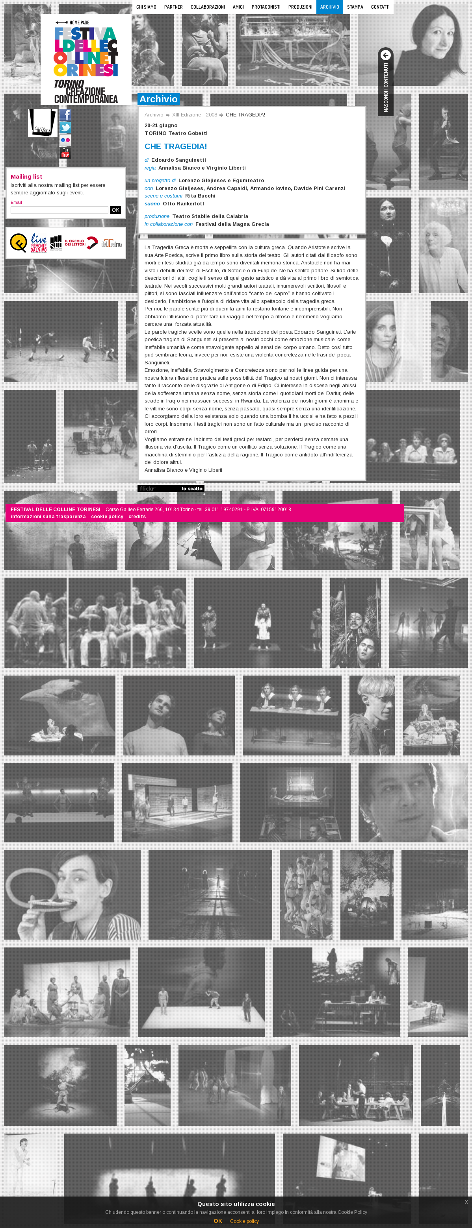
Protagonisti (266, 7)
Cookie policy (244, 1221)
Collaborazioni (208, 7)
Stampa (355, 7)
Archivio (329, 7)
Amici (238, 7)
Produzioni (300, 7)
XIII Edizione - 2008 (194, 115)
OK (115, 210)
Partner (173, 7)
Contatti (380, 7)
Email (16, 202)
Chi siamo (146, 7)
